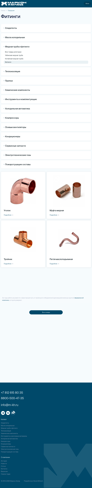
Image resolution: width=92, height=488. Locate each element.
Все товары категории (13, 52)
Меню (87, 3)
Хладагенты (5, 423)
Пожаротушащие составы (17, 164)
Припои (8, 80)
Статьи (3, 466)
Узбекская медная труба (14, 55)
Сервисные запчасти (8, 447)
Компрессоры (11, 118)
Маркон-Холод (15, 481)
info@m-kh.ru (9, 405)
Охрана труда (5, 474)
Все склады (46, 312)
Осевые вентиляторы (15, 127)
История (4, 461)
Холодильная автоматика (9, 439)
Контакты (4, 469)
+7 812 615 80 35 (12, 392)
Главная (3, 10)
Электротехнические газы (17, 155)
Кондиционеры (12, 136)
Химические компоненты (9, 433)
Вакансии (4, 471)
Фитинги (8, 62)
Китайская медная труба (14, 59)
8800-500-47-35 (12, 398)
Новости (4, 463)
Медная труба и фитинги (9, 428)
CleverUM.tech (38, 481)
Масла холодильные (7, 426)
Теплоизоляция (12, 71)
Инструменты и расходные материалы (14, 436)
